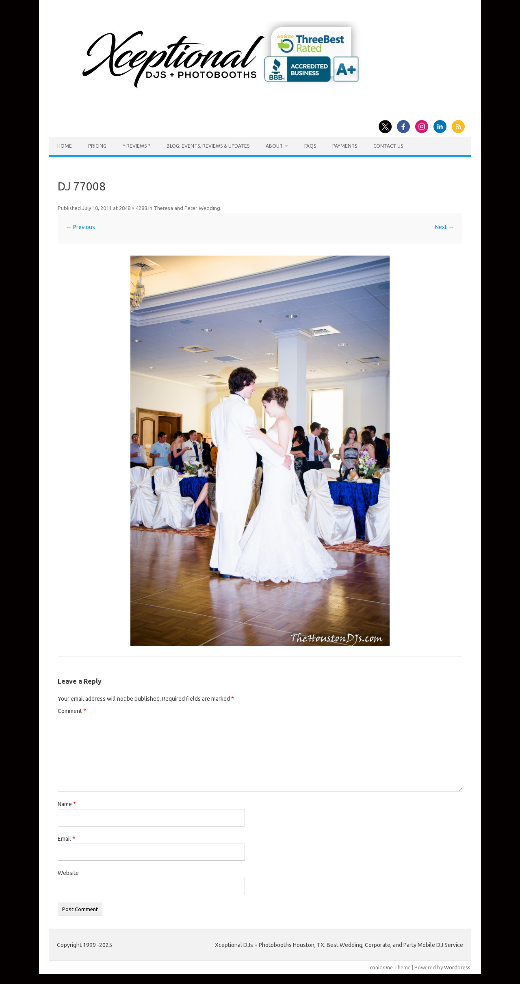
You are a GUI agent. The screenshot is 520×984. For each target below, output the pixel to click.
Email (66, 838)
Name (67, 804)
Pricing (97, 146)
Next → (444, 227)
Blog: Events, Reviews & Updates (208, 146)
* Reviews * (136, 146)
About (274, 146)
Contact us (388, 146)
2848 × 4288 (133, 208)
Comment (72, 711)
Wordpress (457, 967)
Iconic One (380, 967)
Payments (344, 146)
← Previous (80, 227)
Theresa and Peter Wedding (187, 208)
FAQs (310, 146)
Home (64, 146)
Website (68, 873)
